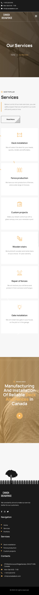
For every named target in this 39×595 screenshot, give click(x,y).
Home (13, 55)
